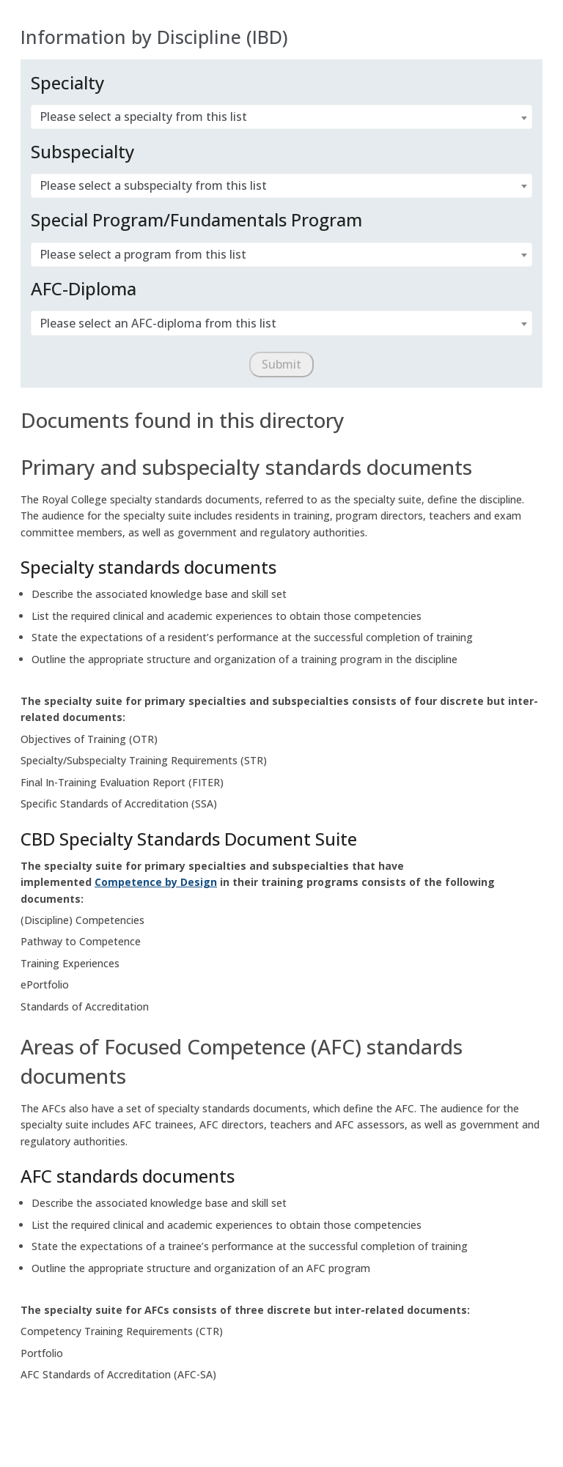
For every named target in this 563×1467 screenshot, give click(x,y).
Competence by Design (156, 882)
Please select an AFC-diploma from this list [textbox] (158, 323)
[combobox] (281, 117)
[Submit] (281, 364)
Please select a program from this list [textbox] (143, 254)
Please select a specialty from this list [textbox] (143, 117)
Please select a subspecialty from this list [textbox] (153, 185)
